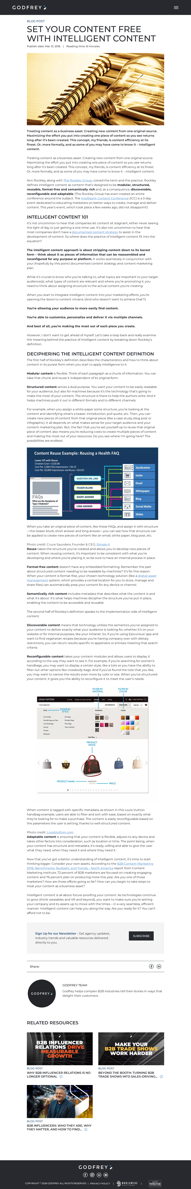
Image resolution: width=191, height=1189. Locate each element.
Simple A (103, 544)
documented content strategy (95, 232)
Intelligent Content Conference (105, 198)
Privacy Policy (100, 1183)
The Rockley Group (77, 180)
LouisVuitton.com (60, 832)
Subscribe (141, 936)
